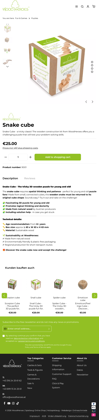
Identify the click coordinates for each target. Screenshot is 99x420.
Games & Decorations (33, 376)
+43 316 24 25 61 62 (12, 380)
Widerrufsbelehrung (57, 416)
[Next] (92, 101)
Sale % (30, 383)
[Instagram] (13, 404)
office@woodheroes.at (14, 397)
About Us (81, 365)
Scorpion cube (12, 297)
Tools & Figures (35, 370)
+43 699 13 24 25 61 (12, 389)
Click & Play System (58, 385)
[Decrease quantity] (6, 157)
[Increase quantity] (30, 157)
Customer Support (61, 374)
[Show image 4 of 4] (92, 72)
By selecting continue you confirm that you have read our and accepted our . (28, 338)
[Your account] (87, 6)
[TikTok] (17, 404)
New (29, 388)
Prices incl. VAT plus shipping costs (20, 148)
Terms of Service (40, 347)
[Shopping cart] (93, 6)
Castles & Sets (34, 365)
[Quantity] (18, 157)
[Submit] (49, 329)
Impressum (35, 416)
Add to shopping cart (57, 157)
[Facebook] (4, 404)
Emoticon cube (83, 298)
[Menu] (76, 6)
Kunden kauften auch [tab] (19, 267)
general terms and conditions (31, 341)
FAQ (54, 379)
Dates (80, 370)
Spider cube (59, 297)
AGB (44, 416)
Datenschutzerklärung (78, 416)
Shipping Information (58, 367)
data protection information (26, 338)
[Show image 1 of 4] (92, 62)
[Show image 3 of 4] (92, 69)
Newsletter (82, 374)
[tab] (12, 178)
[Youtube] (9, 404)
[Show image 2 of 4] (92, 65)
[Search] (82, 6)
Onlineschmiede (79, 410)
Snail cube (36, 297)
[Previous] (86, 101)
